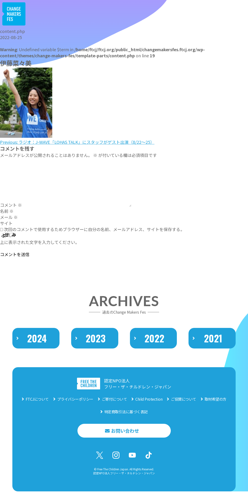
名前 (7, 211)
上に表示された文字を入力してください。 (39, 242)
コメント (11, 205)
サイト (6, 223)
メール (9, 217)
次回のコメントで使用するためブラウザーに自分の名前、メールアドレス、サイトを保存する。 (94, 229)
